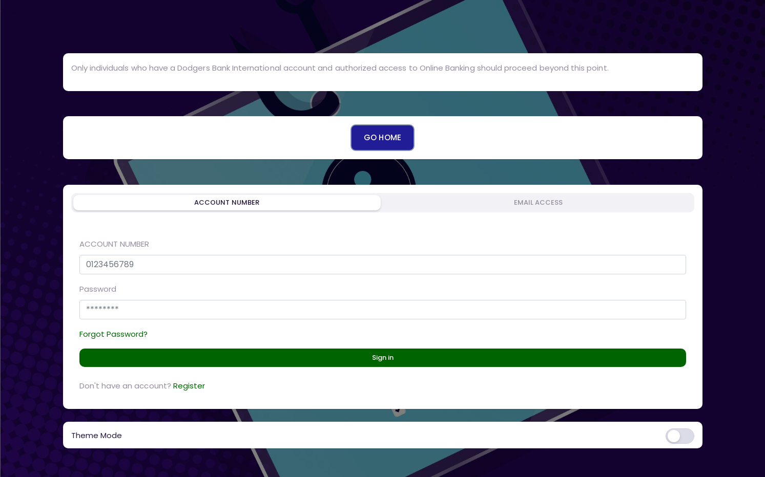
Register (189, 385)
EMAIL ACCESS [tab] (538, 202)
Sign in (383, 357)
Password (97, 289)
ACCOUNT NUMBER (114, 243)
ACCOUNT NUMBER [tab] (226, 202)
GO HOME (382, 137)
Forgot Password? (113, 334)
